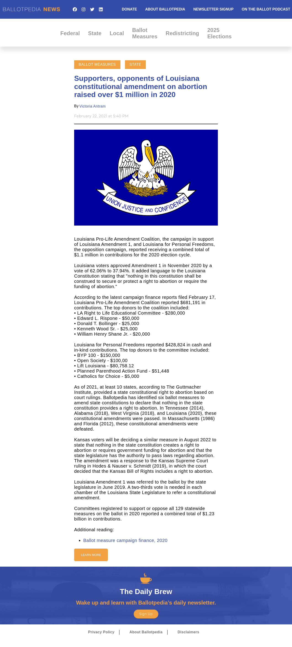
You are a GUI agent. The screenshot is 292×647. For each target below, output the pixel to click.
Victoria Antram (92, 106)
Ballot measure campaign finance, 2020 (125, 540)
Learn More (91, 555)
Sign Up (146, 614)
